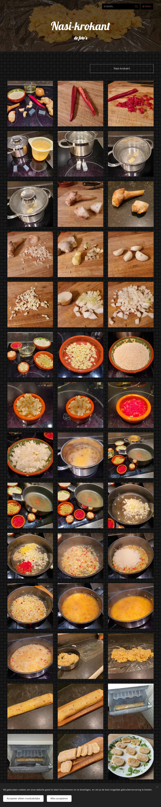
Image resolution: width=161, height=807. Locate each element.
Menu (146, 6)
